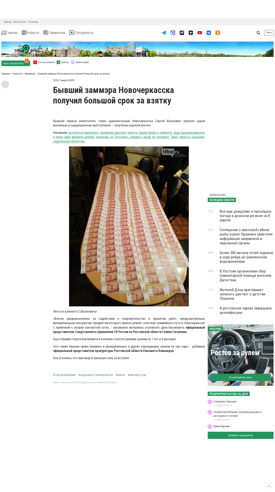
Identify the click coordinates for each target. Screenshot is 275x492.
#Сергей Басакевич (64, 375)
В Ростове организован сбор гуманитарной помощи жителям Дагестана (245, 275)
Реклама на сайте (217, 194)
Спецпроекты (96, 32)
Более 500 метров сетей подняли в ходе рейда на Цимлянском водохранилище (246, 257)
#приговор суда (137, 375)
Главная (11, 32)
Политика (33, 21)
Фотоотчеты (20, 21)
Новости (36, 32)
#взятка (120, 375)
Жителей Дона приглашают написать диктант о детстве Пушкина (242, 294)
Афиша (8, 21)
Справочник (63, 32)
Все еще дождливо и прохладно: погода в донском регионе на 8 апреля (246, 215)
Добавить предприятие (240, 435)
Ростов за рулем (235, 352)
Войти (269, 32)
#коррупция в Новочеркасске (95, 375)
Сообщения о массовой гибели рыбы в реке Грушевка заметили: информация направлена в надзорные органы (246, 236)
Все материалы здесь (240, 377)
